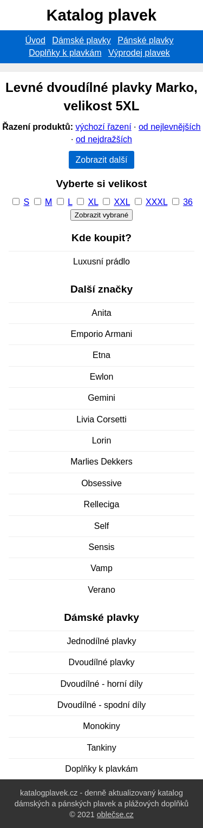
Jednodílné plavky (101, 641)
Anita (101, 312)
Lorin (102, 440)
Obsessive (101, 483)
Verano (101, 589)
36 (188, 202)
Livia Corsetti (101, 419)
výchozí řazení (103, 126)
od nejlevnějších (170, 126)
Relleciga (102, 504)
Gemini (101, 397)
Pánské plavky (145, 40)
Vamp (101, 568)
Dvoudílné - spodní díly (101, 705)
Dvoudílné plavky (102, 662)
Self (101, 526)
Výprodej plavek (139, 52)
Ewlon (102, 376)
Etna (101, 355)
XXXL (156, 202)
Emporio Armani (102, 334)
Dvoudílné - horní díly (101, 683)
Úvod (35, 40)
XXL (122, 202)
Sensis (101, 547)
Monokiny (101, 726)
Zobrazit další (101, 159)
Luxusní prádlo (101, 261)
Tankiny (101, 747)
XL (93, 202)
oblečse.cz (115, 814)
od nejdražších (104, 139)
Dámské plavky (81, 40)
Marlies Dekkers (101, 461)
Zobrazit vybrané (101, 215)
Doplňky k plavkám (65, 52)
